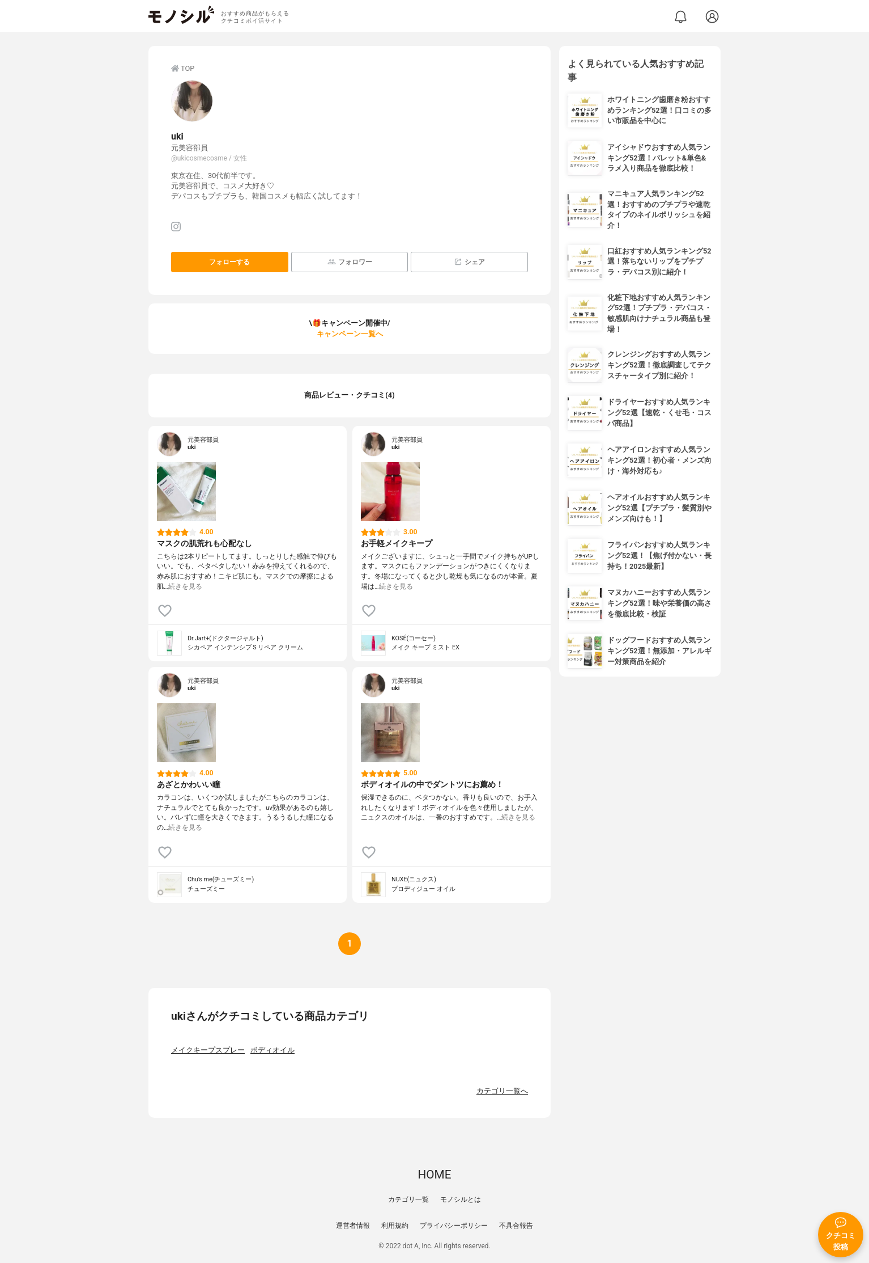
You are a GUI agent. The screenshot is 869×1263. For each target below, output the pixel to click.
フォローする (229, 262)
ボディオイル (272, 1050)
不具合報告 (516, 1226)
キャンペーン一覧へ (350, 334)
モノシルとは (460, 1199)
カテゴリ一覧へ (502, 1091)
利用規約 (394, 1226)
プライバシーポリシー (454, 1226)
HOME (434, 1174)
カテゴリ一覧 (408, 1199)
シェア (469, 261)
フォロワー (349, 261)
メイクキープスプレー (208, 1050)
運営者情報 (353, 1226)
